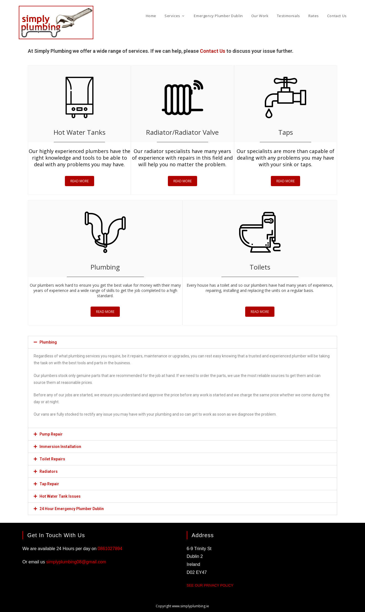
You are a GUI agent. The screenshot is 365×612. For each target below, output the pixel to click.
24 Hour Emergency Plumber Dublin (71, 509)
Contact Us (212, 51)
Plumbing (48, 342)
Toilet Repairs (52, 459)
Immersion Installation (60, 446)
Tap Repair (49, 484)
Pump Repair (51, 434)
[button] (182, 342)
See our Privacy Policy (210, 585)
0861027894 (110, 548)
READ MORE (79, 181)
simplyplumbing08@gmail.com (76, 562)
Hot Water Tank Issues (60, 496)
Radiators (48, 471)
